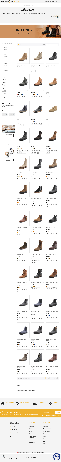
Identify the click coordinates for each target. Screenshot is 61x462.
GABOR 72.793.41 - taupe (36, 254)
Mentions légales (10, 458)
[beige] (18, 148)
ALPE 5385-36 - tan (21, 65)
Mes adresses (32, 433)
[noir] (18, 94)
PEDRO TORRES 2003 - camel (37, 91)
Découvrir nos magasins (8, 135)
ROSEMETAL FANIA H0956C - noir (37, 199)
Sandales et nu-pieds (8, 51)
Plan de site (17, 458)
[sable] (46, 123)
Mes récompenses (32, 442)
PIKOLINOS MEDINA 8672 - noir (37, 367)
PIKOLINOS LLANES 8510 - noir (37, 282)
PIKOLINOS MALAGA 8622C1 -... (52, 367)
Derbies (5, 63)
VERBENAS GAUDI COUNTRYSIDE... (35, 312)
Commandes (31, 426)
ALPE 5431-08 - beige (35, 65)
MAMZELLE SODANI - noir (22, 311)
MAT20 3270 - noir (20, 145)
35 (4, 79)
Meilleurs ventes (46, 431)
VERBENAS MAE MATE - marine (22, 340)
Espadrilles (6, 61)
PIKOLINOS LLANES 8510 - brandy (22, 283)
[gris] (17, 148)
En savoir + (8, 160)
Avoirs (30, 431)
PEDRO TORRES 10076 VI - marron (51, 91)
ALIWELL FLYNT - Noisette (51, 173)
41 (4, 93)
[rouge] (17, 94)
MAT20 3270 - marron (50, 145)
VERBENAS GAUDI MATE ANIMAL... (51, 340)
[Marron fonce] (49, 258)
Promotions (45, 426)
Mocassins (6, 56)
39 (4, 90)
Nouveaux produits (47, 428)
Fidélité (44, 436)
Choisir (53, 45)
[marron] (48, 96)
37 (4, 84)
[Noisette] (48, 176)
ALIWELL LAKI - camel (36, 227)
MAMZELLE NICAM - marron (52, 282)
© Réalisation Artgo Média (30, 457)
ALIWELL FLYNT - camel (21, 198)
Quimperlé (30, 2)
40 (4, 91)
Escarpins (5, 65)
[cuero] (17, 232)
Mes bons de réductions (34, 440)
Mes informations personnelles (32, 437)
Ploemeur (36, 0)
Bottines (5, 49)
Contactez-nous (46, 433)
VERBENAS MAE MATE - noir (52, 311)
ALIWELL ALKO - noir (35, 173)
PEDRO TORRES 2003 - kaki (22, 91)
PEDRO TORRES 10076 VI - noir (37, 118)
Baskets (5, 47)
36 (4, 80)
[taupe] (46, 344)
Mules (5, 67)
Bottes (5, 54)
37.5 (4, 85)
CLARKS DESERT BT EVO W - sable (52, 118)
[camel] (19, 94)
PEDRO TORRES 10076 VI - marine (22, 118)
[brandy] (48, 258)
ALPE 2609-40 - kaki (21, 254)
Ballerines (5, 58)
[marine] (22, 94)
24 (54, 378)
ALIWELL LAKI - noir (50, 227)
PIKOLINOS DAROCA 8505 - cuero (22, 228)
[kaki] (21, 94)
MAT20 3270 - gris (35, 145)
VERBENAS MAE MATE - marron (36, 340)
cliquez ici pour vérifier (40, 452)
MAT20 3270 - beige (21, 173)
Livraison (45, 441)
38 (4, 87)
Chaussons (6, 70)
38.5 (4, 88)
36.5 (4, 82)
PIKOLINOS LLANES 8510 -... (52, 254)
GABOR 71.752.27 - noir (51, 198)
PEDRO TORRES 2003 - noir (51, 65)
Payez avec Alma (46, 438)
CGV (4, 457)
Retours (30, 428)
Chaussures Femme (7, 43)
